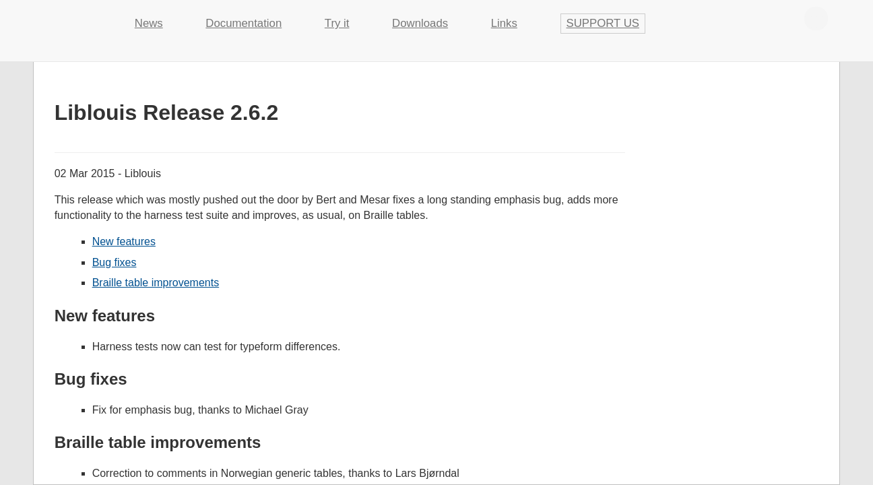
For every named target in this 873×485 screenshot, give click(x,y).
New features (124, 241)
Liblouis (73, 17)
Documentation (243, 23)
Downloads (420, 23)
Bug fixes (114, 262)
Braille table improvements (156, 282)
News (149, 23)
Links (504, 23)
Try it (337, 23)
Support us (603, 23)
